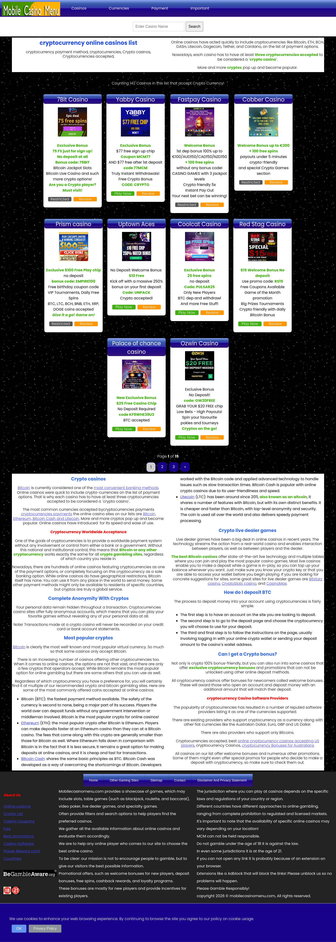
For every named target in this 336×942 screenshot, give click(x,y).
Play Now (123, 193)
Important (199, 8)
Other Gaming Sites (124, 780)
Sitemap (156, 780)
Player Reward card (22, 851)
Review (85, 199)
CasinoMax (276, 583)
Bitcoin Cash (33, 758)
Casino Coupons (19, 821)
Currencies (119, 8)
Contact (180, 780)
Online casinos (17, 806)
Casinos (78, 8)
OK (19, 929)
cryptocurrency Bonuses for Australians (278, 745)
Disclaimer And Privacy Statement (222, 780)
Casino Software (19, 843)
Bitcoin (24, 487)
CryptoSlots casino (239, 583)
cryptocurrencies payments (46, 514)
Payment (159, 8)
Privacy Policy (45, 929)
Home (93, 780)
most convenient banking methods (126, 487)
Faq (7, 828)
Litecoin (187, 497)
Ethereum (30, 723)
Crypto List (13, 813)
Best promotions (19, 836)
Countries (12, 858)
